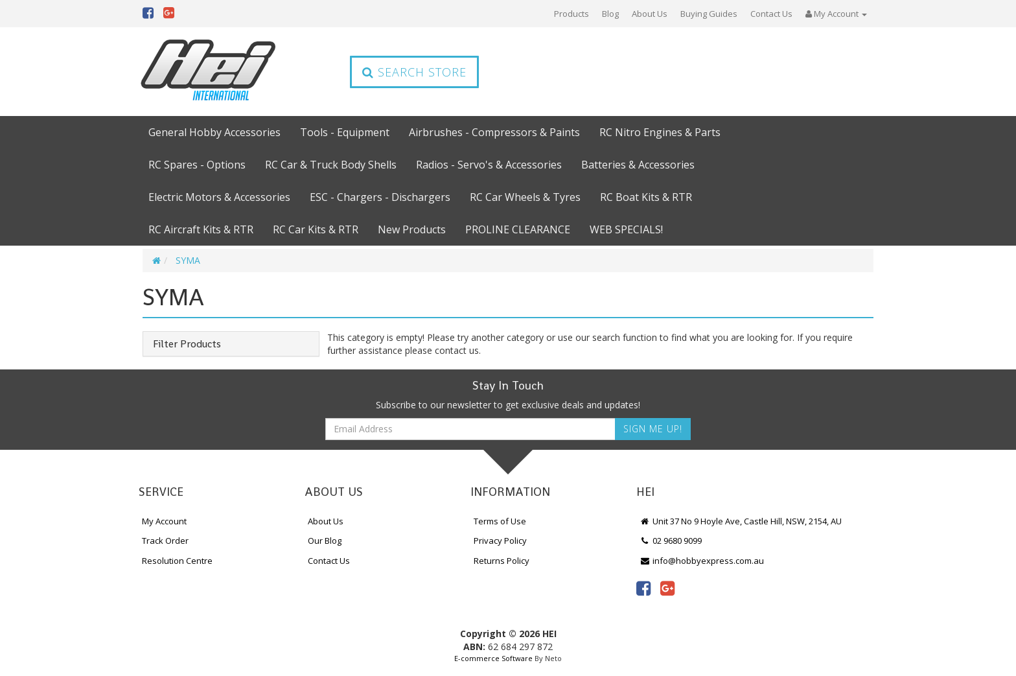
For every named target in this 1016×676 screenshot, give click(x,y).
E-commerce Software (493, 658)
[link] (643, 588)
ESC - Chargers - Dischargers (380, 197)
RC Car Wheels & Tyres (525, 197)
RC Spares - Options (197, 164)
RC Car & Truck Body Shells (331, 164)
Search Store (414, 72)
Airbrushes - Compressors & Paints (494, 132)
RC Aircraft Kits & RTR (200, 229)
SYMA (188, 260)
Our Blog (324, 540)
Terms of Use (500, 521)
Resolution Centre (177, 560)
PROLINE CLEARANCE (517, 229)
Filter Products (187, 344)
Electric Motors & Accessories (219, 197)
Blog (610, 13)
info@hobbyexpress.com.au (702, 560)
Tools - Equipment (344, 132)
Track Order (165, 540)
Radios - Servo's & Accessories (489, 164)
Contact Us (771, 13)
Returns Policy (501, 560)
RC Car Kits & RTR (315, 229)
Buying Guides (708, 13)
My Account (164, 521)
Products (571, 13)
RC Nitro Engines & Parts (660, 132)
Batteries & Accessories (638, 164)
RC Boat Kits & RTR (646, 197)
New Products (412, 229)
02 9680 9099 (671, 540)
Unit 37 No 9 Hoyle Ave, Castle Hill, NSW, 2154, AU (741, 521)
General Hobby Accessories (214, 132)
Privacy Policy (500, 540)
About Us (649, 13)
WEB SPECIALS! (626, 229)
